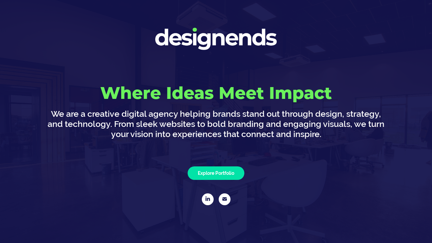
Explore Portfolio (216, 173)
